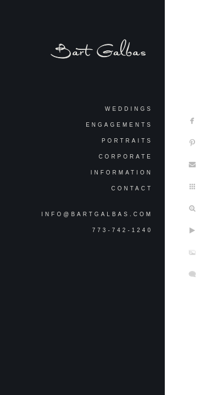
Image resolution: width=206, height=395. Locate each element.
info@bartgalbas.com (97, 214)
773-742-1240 (122, 230)
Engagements (119, 125)
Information (122, 173)
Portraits (127, 141)
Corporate (125, 157)
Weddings (129, 109)
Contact (132, 188)
